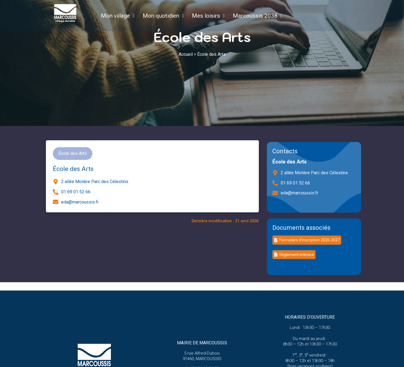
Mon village (113, 15)
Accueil (186, 54)
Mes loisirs (204, 15)
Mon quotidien (159, 15)
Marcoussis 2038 (253, 15)
